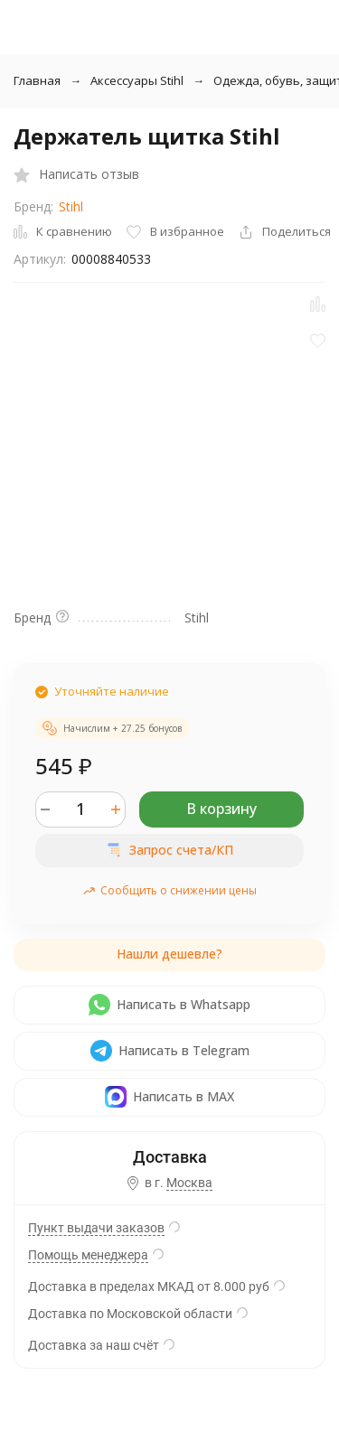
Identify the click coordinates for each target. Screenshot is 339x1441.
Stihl (71, 206)
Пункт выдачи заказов (96, 1228)
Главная (37, 80)
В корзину (221, 809)
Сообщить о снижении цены (169, 890)
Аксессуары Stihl (137, 80)
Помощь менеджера (88, 1255)
